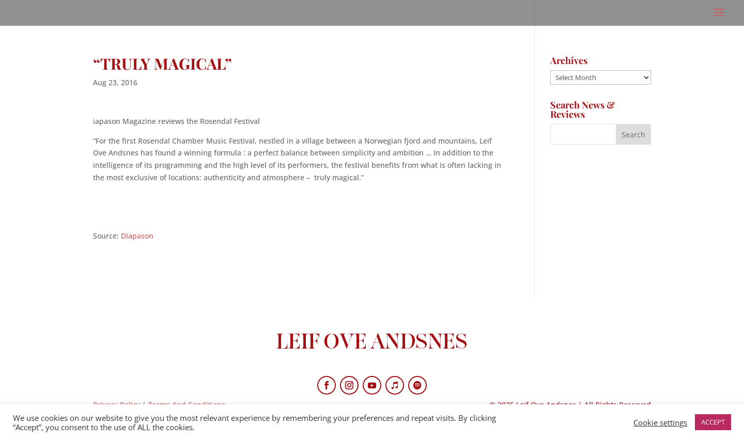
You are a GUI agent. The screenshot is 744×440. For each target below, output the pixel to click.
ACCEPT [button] (713, 422)
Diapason (137, 236)
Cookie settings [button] (660, 422)
